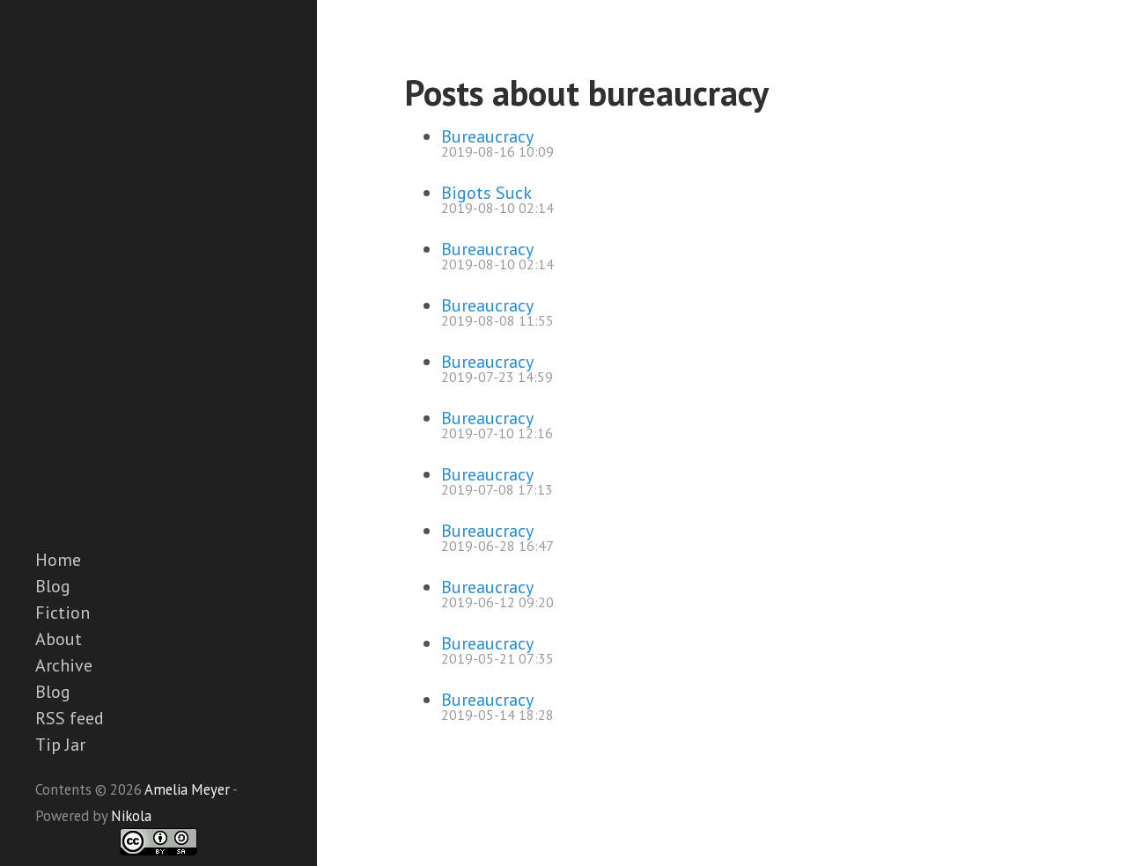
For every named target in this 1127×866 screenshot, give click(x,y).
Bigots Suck (486, 192)
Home (58, 559)
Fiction (62, 612)
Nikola (131, 816)
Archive (63, 665)
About (58, 638)
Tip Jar (60, 744)
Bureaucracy (487, 136)
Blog (52, 586)
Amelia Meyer (187, 789)
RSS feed (69, 718)
